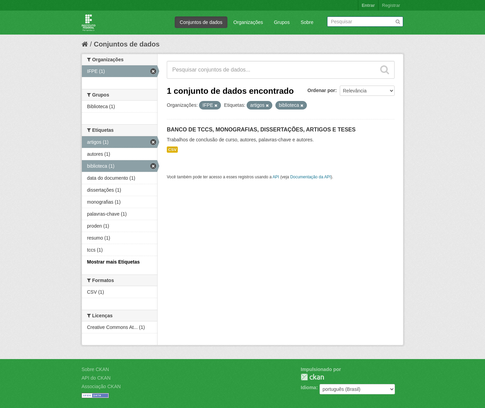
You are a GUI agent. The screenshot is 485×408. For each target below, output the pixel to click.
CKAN (312, 377)
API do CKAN (96, 378)
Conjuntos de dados (201, 22)
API (276, 177)
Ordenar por (321, 90)
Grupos (282, 22)
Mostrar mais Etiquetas (113, 262)
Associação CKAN (101, 386)
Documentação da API (310, 177)
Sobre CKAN (95, 369)
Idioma (308, 387)
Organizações (248, 22)
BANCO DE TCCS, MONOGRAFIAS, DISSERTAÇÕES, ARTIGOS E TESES (261, 129)
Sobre (307, 22)
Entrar (368, 5)
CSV (172, 149)
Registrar (391, 5)
